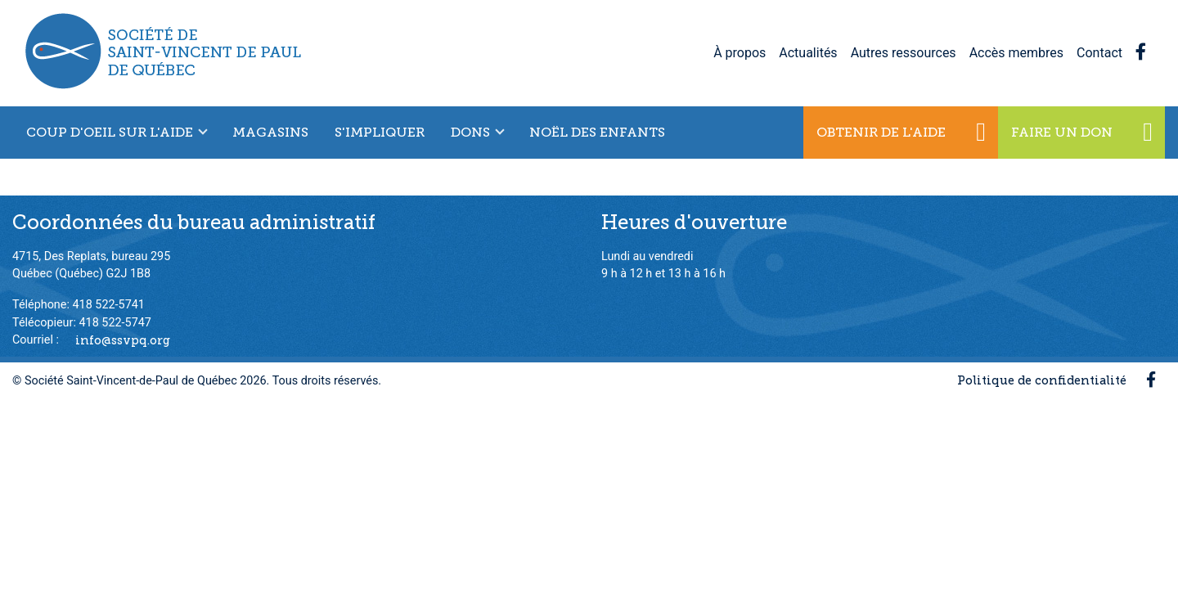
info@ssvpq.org (122, 339)
